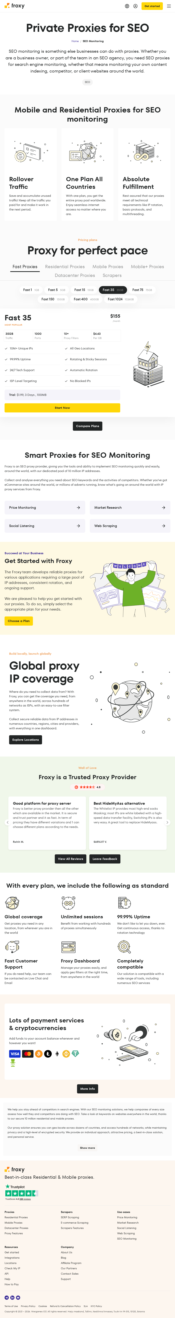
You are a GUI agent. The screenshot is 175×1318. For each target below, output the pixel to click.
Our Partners (69, 1268)
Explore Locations (25, 740)
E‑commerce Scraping (74, 1223)
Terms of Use (11, 1306)
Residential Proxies (65, 266)
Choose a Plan (19, 621)
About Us (66, 1252)
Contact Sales (70, 1274)
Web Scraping (126, 1233)
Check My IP (12, 1268)
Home (75, 41)
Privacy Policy (28, 1306)
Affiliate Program (71, 1263)
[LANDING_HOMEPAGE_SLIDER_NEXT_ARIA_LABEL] (167, 822)
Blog (63, 1258)
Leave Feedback (105, 859)
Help (7, 1279)
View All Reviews (70, 859)
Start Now (62, 408)
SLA (86, 1306)
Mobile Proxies (107, 266)
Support (66, 1279)
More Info (87, 1089)
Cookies (42, 1306)
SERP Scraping (70, 1217)
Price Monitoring (127, 1217)
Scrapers (112, 275)
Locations (11, 1263)
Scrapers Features (72, 1228)
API (7, 1274)
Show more (87, 1148)
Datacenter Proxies (75, 275)
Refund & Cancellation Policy (65, 1306)
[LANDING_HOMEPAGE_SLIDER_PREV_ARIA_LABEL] (8, 822)
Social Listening (126, 1228)
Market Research (128, 1223)
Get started (152, 6)
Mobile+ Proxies (147, 266)
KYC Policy (96, 1306)
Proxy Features (14, 1233)
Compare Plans (87, 426)
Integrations (12, 1258)
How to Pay (12, 1284)
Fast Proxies (25, 266)
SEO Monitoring (127, 1239)
